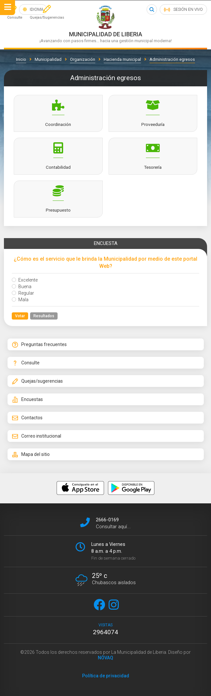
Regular (23, 293)
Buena (21, 286)
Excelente (25, 280)
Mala (20, 299)
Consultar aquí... (113, 527)
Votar (20, 316)
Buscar (151, 9)
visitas (105, 629)
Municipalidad (48, 59)
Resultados (43, 316)
